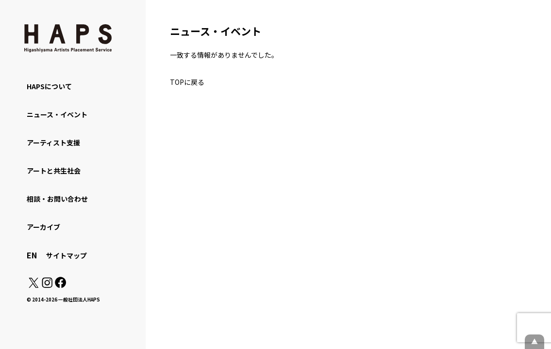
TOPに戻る (187, 82)
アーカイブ (43, 226)
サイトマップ (66, 255)
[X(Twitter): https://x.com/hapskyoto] (33, 285)
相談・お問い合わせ (57, 198)
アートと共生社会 (54, 170)
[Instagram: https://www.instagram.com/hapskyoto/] (47, 285)
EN (32, 255)
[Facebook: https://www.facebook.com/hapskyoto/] (60, 285)
